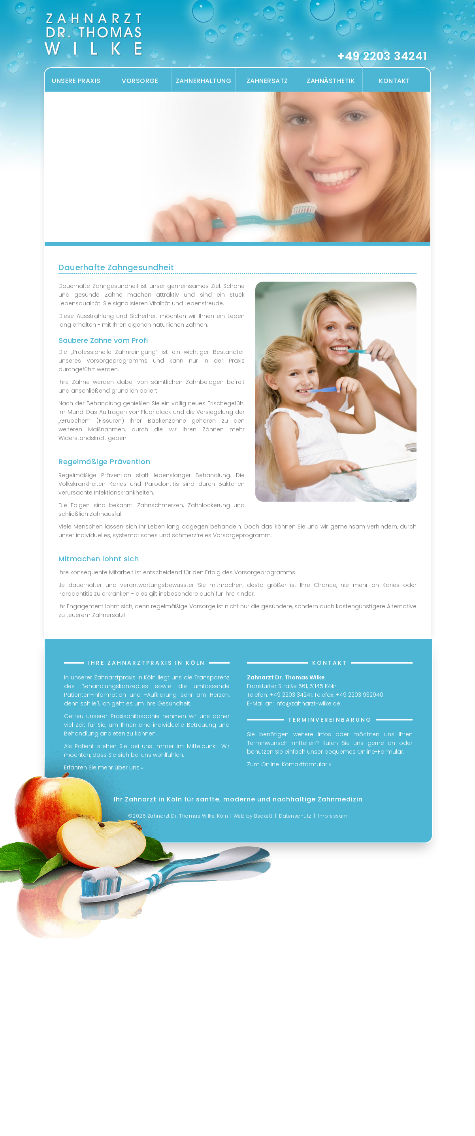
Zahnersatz (267, 80)
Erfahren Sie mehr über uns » (103, 767)
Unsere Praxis (76, 80)
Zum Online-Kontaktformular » (289, 764)
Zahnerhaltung (204, 80)
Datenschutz (295, 816)
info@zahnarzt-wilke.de (307, 703)
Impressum (333, 816)
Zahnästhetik (331, 80)
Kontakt (394, 80)
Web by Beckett (253, 816)
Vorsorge (140, 80)
